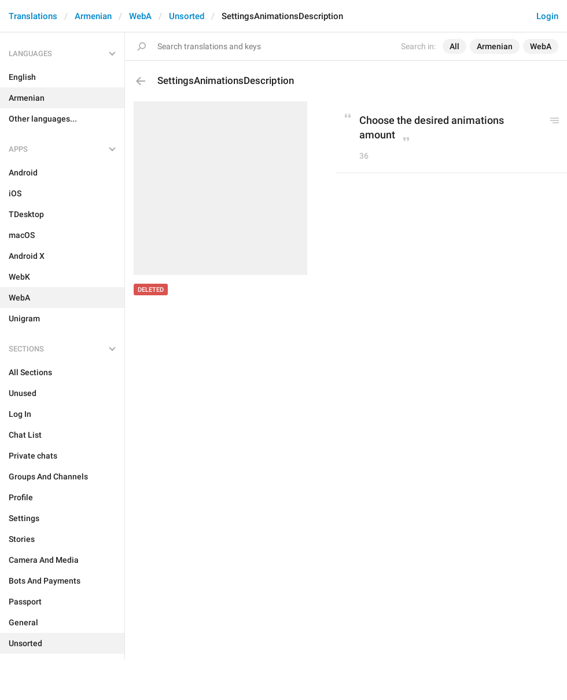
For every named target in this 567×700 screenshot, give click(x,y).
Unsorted (186, 16)
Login (547, 16)
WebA (140, 16)
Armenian (93, 16)
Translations (33, 16)
